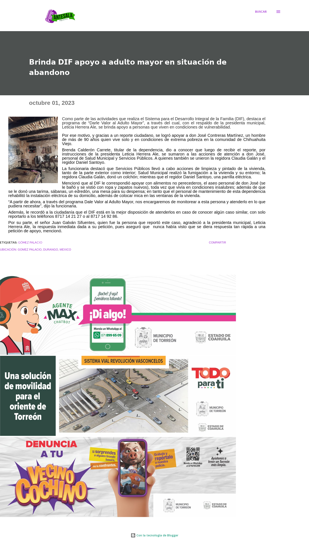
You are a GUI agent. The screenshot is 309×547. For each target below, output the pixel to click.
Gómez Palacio (30, 242)
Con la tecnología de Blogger (154, 535)
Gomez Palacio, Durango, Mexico (44, 249)
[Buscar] (261, 11)
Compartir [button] (217, 242)
